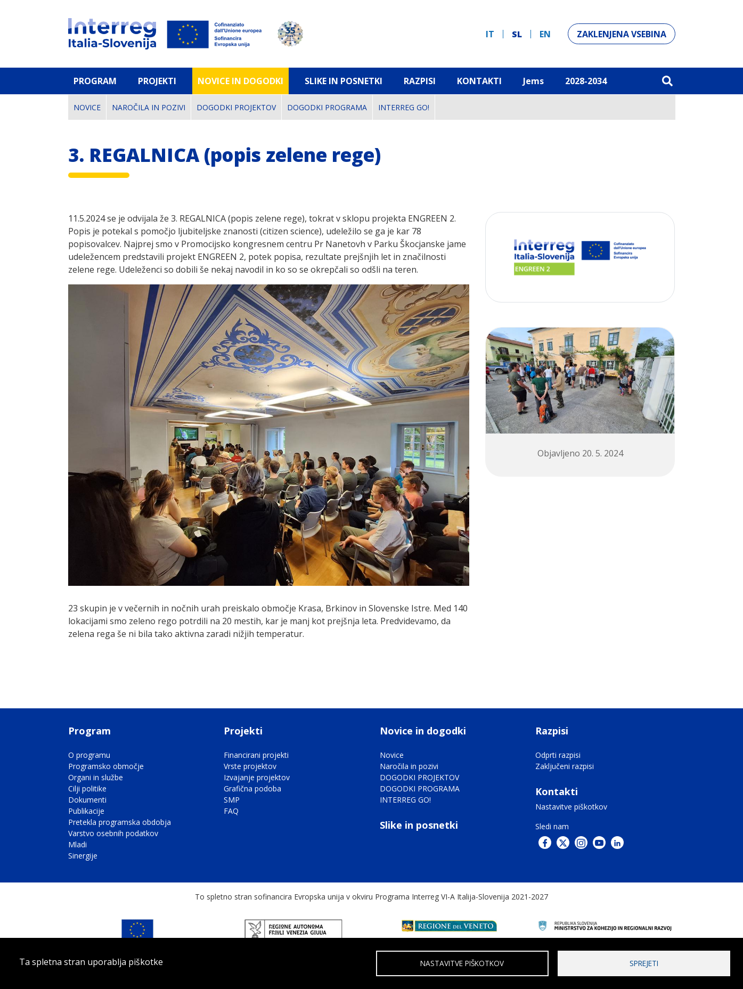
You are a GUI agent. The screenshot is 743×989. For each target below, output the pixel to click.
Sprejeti (644, 963)
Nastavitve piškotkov (571, 807)
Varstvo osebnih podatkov (113, 833)
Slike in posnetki (419, 825)
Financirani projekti (256, 755)
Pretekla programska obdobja (119, 822)
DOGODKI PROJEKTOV (236, 107)
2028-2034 (586, 81)
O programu (89, 755)
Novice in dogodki (240, 81)
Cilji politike (87, 788)
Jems (533, 81)
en (545, 34)
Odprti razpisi (558, 755)
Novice (87, 107)
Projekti (157, 81)
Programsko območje (106, 766)
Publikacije (86, 811)
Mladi (77, 844)
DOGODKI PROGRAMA (327, 107)
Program (95, 81)
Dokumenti (87, 800)
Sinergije (82, 856)
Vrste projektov (250, 766)
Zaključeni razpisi (564, 766)
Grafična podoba (252, 788)
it (490, 34)
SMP (232, 800)
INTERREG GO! (403, 107)
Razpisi (420, 81)
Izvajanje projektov (257, 777)
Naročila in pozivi (148, 107)
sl (517, 34)
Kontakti (479, 81)
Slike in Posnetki (343, 81)
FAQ (231, 811)
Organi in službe (95, 777)
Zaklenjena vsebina (621, 34)
